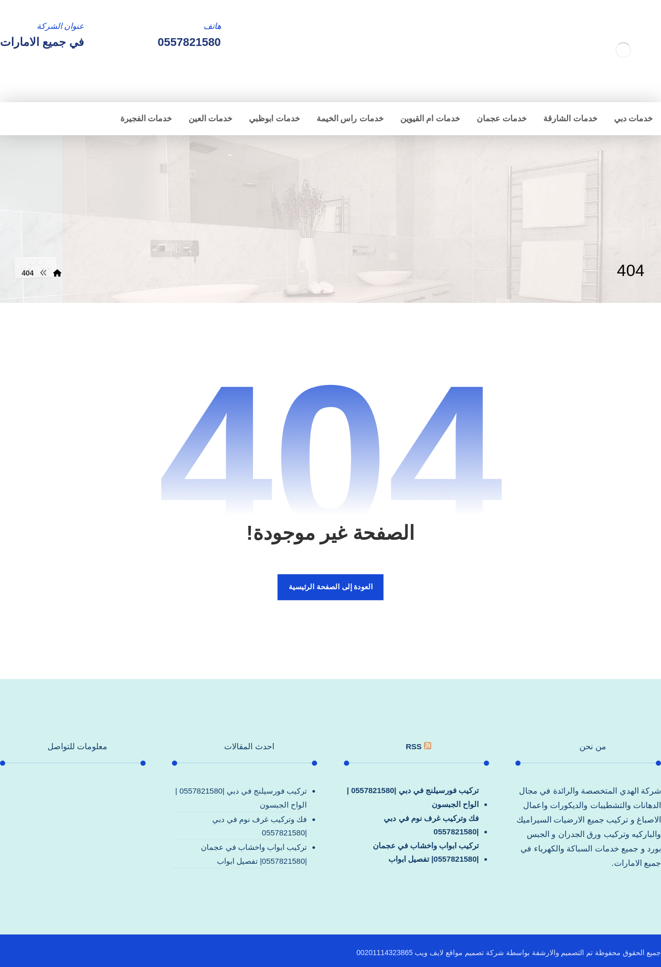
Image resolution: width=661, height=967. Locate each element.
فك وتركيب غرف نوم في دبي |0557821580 (431, 825)
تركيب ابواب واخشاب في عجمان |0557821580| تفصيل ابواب (426, 852)
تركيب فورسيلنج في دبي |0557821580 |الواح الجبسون (413, 797)
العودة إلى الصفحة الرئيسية (330, 587)
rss (414, 746)
